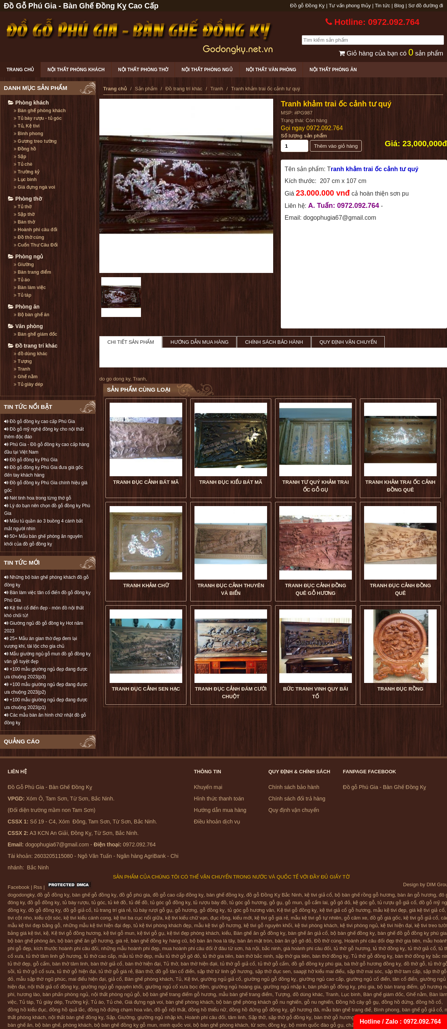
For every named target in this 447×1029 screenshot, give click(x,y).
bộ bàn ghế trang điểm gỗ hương (179, 994)
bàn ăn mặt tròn (254, 941)
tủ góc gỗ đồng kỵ (170, 902)
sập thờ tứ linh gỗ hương (224, 971)
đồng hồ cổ (428, 1002)
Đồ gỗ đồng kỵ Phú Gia (30, 459)
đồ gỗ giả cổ (77, 910)
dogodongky (21, 895)
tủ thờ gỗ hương (352, 948)
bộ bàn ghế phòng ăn (31, 941)
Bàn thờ (24, 222)
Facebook (18, 887)
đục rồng (220, 918)
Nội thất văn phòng (271, 69)
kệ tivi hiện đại (396, 925)
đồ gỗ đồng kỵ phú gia (317, 964)
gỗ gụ (275, 902)
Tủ (178, 979)
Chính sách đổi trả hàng (297, 798)
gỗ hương (186, 910)
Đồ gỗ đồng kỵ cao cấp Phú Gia (39, 421)
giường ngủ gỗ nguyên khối (112, 987)
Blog (399, 5)
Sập (20, 156)
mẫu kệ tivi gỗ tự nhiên (316, 918)
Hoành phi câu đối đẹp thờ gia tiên (382, 941)
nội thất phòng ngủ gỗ (115, 994)
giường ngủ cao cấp (321, 979)
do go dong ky (114, 379)
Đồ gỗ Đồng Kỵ (307, 5)
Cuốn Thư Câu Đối (36, 245)
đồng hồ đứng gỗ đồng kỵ (258, 1010)
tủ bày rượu (76, 902)
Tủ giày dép (28, 384)
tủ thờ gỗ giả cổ (237, 964)
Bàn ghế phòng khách (40, 110)
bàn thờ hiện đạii (199, 964)
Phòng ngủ (25, 256)
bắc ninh (271, 948)
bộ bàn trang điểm (397, 987)
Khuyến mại (208, 787)
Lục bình (25, 179)
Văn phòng (25, 326)
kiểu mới (242, 918)
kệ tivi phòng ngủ (359, 925)
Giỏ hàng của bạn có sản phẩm (391, 53)
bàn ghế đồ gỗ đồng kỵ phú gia (412, 933)
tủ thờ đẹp (19, 964)
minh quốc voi (175, 1025)
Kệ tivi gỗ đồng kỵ (297, 910)
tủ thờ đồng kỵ (389, 948)
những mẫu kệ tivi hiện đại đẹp (97, 925)
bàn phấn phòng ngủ (65, 994)
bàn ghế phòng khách (190, 1002)
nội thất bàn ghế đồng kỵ (76, 1017)
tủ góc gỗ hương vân (251, 910)
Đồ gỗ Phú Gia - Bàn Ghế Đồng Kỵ (384, 787)
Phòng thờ (25, 199)
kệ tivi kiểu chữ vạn (186, 918)
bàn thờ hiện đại (143, 964)
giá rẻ (122, 941)
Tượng (23, 361)
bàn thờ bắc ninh (254, 956)
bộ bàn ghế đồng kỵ (352, 933)
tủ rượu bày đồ (210, 902)
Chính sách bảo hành (274, 342)
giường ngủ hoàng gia (236, 987)
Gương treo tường (35, 141)
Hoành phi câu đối (35, 229)
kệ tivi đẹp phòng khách (193, 933)
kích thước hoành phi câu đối (66, 948)
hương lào (28, 994)
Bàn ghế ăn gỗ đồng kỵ (259, 933)
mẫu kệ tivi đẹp (390, 910)
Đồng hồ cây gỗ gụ (357, 1002)
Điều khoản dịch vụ (217, 821)
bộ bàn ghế (47, 1025)
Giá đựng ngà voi (34, 187)
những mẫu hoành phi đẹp (130, 948)
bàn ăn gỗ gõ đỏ (293, 941)
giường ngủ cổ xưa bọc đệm (177, 987)
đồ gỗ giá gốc (385, 918)
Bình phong (28, 133)
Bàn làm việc (30, 287)
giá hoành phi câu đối (307, 948)
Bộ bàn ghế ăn (31, 314)
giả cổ (115, 979)
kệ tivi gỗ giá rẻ (271, 918)
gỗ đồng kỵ (212, 910)
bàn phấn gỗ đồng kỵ (331, 987)
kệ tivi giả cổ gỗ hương (345, 910)
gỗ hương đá (304, 1010)
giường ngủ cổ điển (368, 979)
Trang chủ (20, 69)
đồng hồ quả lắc (67, 1010)
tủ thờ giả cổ (422, 948)
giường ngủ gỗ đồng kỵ (270, 979)
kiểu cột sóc (47, 918)
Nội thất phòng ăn (333, 69)
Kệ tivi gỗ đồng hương (76, 933)
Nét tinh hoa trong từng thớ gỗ (37, 498)
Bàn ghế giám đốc (35, 334)
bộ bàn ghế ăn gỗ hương (85, 941)
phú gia (366, 987)
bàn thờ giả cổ (106, 964)
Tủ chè (23, 164)
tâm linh (237, 1017)
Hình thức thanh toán (219, 798)
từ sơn (258, 1025)
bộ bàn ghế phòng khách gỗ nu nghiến (258, 1002)
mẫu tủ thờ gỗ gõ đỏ (177, 956)
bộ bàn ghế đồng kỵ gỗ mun (125, 1025)
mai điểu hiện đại (87, 979)
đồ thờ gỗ (415, 964)
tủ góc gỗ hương (247, 902)
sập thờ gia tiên (292, 956)
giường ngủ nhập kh (160, 1017)
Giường (24, 264)
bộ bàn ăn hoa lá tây (212, 941)
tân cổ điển (405, 979)
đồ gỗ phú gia (134, 895)
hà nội (252, 948)
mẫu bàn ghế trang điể (346, 1010)
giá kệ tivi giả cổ (427, 910)
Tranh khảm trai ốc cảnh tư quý (336, 104)
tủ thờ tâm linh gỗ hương (53, 956)
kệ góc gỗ (364, 902)
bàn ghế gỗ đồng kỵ (94, 895)
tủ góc (98, 902)
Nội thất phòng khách (76, 69)
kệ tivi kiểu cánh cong (87, 918)
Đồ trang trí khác (33, 346)
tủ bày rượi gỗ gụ (152, 910)
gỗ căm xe (355, 918)
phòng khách (77, 1025)
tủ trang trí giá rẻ (112, 910)
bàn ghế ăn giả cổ (308, 933)
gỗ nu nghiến (318, 1002)
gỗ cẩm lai (315, 902)
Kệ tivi (191, 979)
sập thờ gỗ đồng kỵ (290, 1017)
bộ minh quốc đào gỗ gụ (316, 1025)
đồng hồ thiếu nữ (207, 1010)
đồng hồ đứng (397, 1002)
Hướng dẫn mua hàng (199, 342)
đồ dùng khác (30, 353)
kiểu (226, 933)
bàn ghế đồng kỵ (224, 895)
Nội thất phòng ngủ (206, 69)
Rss (38, 887)
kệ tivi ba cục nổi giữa (138, 918)
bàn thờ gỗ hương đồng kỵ (344, 1017)
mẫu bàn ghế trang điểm (245, 994)
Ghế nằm (25, 376)
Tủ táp (22, 295)
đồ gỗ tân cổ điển (174, 971)
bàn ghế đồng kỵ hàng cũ (159, 941)
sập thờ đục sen (273, 971)
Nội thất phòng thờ (143, 69)
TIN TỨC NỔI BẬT (28, 406)
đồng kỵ (277, 1025)
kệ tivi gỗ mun (119, 933)
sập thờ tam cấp (402, 971)
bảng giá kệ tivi (24, 933)
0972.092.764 (324, 128)
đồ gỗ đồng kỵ (53, 895)
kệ (46, 933)
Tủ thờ (22, 206)
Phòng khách (28, 103)
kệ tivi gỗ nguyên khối (268, 925)
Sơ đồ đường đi (425, 5)
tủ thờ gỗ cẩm (273, 964)
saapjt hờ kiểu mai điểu (318, 971)
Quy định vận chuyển (348, 342)
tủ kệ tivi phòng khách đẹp (162, 925)
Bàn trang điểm (32, 272)
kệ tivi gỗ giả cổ (420, 918)
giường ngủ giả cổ (221, 979)
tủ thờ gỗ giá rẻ (116, 971)
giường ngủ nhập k (284, 987)
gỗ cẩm (41, 964)
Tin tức (382, 5)
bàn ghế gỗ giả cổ (422, 1010)
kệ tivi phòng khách (316, 925)
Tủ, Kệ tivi (27, 126)
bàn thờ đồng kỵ (330, 956)
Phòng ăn (24, 307)
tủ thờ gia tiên (218, 956)
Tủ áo (22, 280)
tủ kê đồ (117, 902)
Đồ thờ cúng (29, 237)
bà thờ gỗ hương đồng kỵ (372, 964)
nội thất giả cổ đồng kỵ (53, 987)
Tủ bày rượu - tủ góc (38, 118)
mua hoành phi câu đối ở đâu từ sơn (202, 948)
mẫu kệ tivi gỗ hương (217, 925)
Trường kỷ (26, 172)
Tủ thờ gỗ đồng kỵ (371, 956)
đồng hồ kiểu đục (27, 1010)
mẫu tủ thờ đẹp (135, 956)
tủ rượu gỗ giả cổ (396, 902)
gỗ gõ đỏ (340, 902)
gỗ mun (293, 902)
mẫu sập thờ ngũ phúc (40, 979)
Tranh (22, 369)
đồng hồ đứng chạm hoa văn (119, 1010)
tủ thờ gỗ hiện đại (76, 971)
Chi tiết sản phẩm (130, 342)
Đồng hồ (25, 149)
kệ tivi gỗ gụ (150, 933)
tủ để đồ (138, 902)
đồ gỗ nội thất (169, 1010)
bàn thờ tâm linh (70, 964)
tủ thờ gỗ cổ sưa (35, 971)
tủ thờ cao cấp (100, 956)
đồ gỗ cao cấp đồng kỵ (178, 895)
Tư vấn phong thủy (350, 5)
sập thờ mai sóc (364, 971)
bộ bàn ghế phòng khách (220, 1025)
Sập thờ (24, 214)
